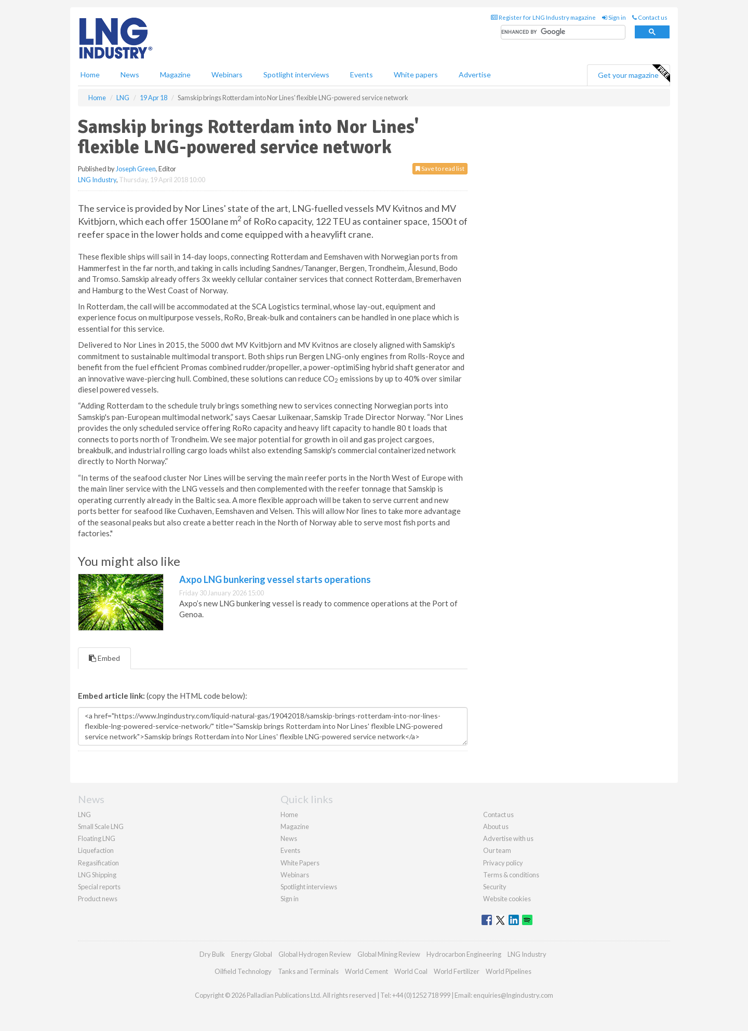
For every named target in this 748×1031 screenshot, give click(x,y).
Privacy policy (503, 863)
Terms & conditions (511, 875)
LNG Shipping (97, 875)
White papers (416, 74)
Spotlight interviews (296, 74)
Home (90, 74)
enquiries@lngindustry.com (513, 995)
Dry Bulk (212, 954)
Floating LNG (96, 838)
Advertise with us (508, 838)
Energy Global (251, 954)
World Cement (366, 971)
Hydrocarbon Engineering (463, 954)
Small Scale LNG (101, 826)
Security (494, 887)
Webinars (227, 74)
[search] (563, 32)
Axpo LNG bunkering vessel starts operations (275, 579)
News (288, 838)
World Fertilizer (456, 971)
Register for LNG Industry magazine (543, 17)
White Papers (299, 863)
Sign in (614, 17)
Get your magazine (634, 74)
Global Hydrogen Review (314, 954)
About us (496, 826)
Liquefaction (96, 850)
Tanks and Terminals (308, 971)
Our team (497, 850)
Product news (97, 898)
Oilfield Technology (243, 971)
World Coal (411, 971)
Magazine (175, 74)
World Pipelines (508, 971)
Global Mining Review (388, 954)
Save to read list (440, 168)
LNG (84, 814)
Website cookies (507, 898)
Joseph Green (136, 169)
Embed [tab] (104, 658)
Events (361, 74)
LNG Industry (97, 179)
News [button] (130, 74)
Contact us (649, 17)
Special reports (99, 887)
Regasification (98, 863)
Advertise (475, 74)
